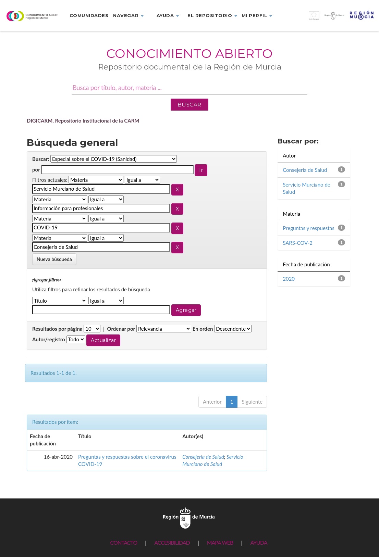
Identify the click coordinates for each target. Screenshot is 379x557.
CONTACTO (123, 542)
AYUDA (258, 542)
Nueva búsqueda (54, 259)
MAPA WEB (220, 542)
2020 (289, 279)
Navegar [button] (128, 15)
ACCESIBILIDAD (172, 542)
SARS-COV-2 (298, 243)
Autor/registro (48, 339)
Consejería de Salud (203, 457)
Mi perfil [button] (257, 15)
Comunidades (89, 15)
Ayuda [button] (168, 15)
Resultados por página (57, 329)
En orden (203, 329)
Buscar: (40, 159)
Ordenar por (121, 329)
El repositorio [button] (212, 15)
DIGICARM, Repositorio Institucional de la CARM (83, 120)
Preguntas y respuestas (308, 228)
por (36, 169)
